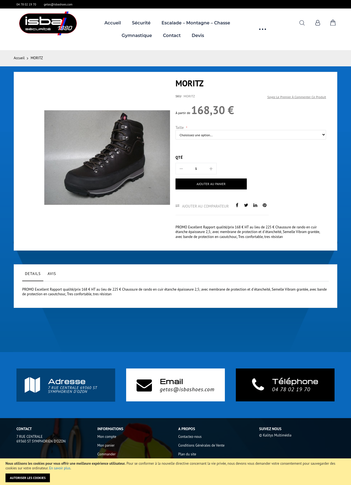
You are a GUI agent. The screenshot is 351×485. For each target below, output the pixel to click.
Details (33, 273)
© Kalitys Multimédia (275, 435)
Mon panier (106, 445)
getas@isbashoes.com (58, 4)
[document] (175, 471)
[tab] (32, 275)
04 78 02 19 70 (26, 4)
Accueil (19, 58)
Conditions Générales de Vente (201, 445)
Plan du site (187, 454)
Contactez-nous (190, 436)
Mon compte (106, 436)
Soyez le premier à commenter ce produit (296, 97)
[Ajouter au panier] (211, 183)
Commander (106, 454)
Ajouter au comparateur (205, 206)
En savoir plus (59, 468)
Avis (51, 273)
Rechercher (302, 23)
